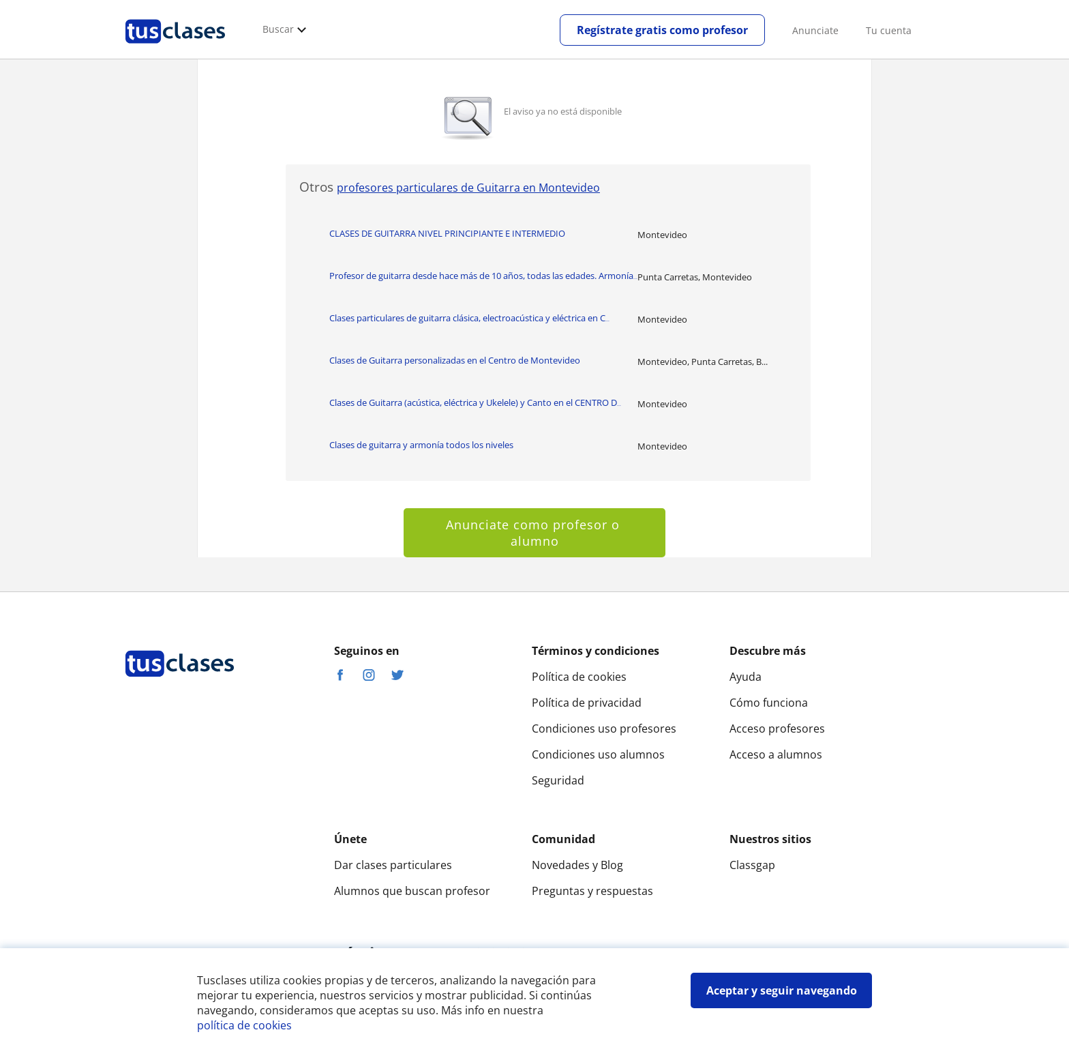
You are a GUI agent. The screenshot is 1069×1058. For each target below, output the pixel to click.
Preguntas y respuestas (592, 890)
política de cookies (244, 1025)
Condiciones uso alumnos (598, 754)
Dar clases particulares (393, 864)
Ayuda (745, 676)
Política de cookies (579, 676)
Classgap (752, 864)
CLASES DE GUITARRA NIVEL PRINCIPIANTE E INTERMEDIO (447, 233)
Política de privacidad (587, 702)
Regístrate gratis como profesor (662, 30)
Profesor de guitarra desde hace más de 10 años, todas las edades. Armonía (483, 275)
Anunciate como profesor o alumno (535, 532)
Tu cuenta (889, 30)
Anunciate (815, 30)
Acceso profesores (777, 728)
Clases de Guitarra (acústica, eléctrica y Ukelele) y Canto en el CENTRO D (475, 402)
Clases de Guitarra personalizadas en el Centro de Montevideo (454, 360)
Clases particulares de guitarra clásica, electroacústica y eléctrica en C (469, 318)
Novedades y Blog (577, 864)
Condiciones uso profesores (604, 728)
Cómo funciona (768, 702)
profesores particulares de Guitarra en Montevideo (468, 187)
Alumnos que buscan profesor (412, 890)
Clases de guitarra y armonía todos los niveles (421, 445)
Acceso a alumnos (775, 754)
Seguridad (558, 780)
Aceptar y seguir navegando (781, 990)
